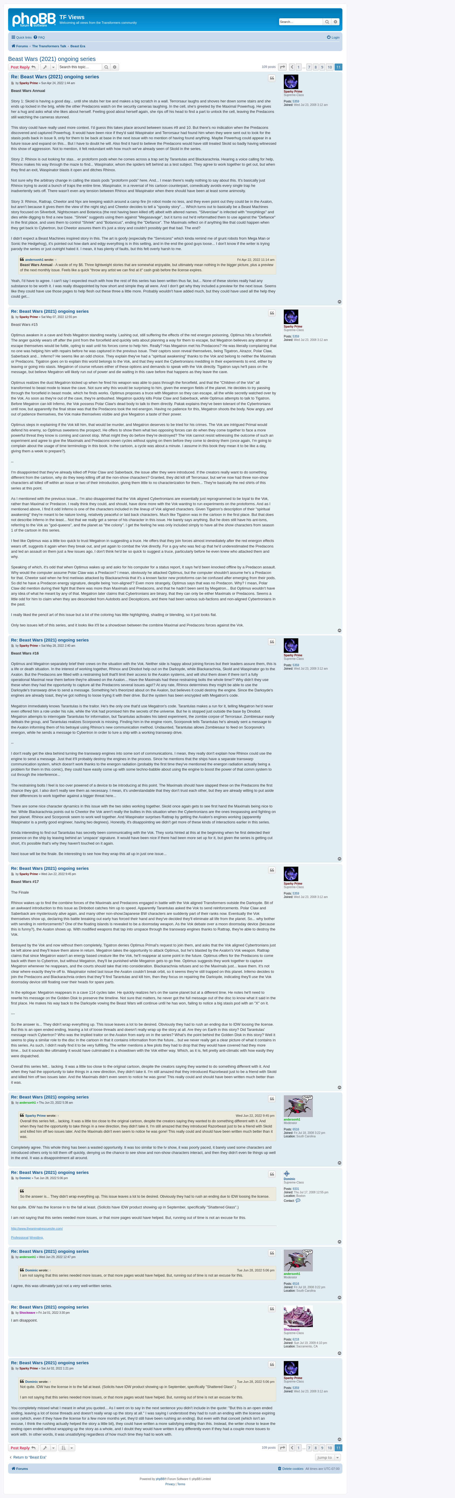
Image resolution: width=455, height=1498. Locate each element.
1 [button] (298, 67)
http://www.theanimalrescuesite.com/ (37, 1228)
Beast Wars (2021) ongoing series (52, 59)
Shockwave (291, 1329)
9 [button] (322, 67)
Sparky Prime (293, 91)
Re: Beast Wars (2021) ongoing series (55, 76)
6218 (296, 1339)
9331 (296, 1188)
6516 (296, 1129)
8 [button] (316, 67)
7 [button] (309, 67)
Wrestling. (37, 1237)
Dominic (289, 1179)
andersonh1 (34, 259)
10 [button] (330, 67)
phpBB (160, 1479)
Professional (20, 1237)
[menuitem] (39, 37)
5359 (296, 101)
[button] (282, 67)
